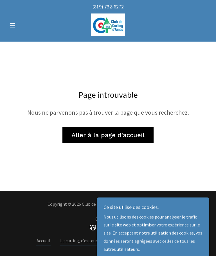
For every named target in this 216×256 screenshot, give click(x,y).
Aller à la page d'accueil (108, 135)
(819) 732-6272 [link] (108, 6)
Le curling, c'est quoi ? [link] (81, 240)
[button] (22, 25)
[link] (108, 24)
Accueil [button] (43, 240)
